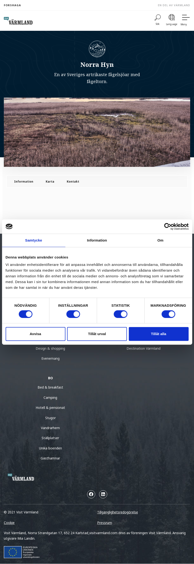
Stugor (50, 418)
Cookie (9, 522)
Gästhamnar (50, 458)
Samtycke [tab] (33, 240)
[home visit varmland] (18, 21)
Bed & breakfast (50, 387)
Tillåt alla (158, 334)
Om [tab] (160, 240)
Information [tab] (97, 240)
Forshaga (12, 5)
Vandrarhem (50, 428)
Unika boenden (50, 448)
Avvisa (35, 334)
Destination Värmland (144, 348)
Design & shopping (50, 348)
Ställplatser (50, 438)
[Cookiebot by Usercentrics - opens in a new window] (167, 226)
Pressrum (104, 522)
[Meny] (185, 21)
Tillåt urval (97, 334)
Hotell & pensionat (50, 407)
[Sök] (158, 21)
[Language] (172, 21)
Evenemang (50, 358)
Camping (50, 397)
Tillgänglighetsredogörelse (117, 512)
